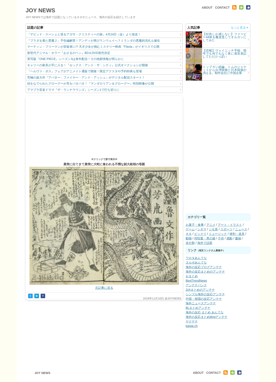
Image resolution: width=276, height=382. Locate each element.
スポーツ (226, 229)
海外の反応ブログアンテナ (204, 267)
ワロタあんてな (196, 258)
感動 (229, 238)
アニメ (210, 224)
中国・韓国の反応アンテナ (204, 298)
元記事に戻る (104, 287)
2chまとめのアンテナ (200, 289)
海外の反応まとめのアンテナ (205, 271)
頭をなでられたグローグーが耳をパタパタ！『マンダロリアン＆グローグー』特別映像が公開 (90, 83)
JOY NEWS (40, 10)
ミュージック (218, 234)
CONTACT (222, 7)
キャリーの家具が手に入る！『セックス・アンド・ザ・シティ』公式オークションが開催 (87, 65)
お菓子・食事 (195, 224)
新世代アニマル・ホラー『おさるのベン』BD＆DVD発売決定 (68, 53)
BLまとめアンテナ (198, 308)
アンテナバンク (196, 285)
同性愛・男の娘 (204, 238)
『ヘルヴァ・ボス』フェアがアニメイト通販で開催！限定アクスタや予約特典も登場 (84, 71)
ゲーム (190, 229)
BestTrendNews (196, 280)
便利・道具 (237, 234)
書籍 (238, 238)
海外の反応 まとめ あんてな (205, 312)
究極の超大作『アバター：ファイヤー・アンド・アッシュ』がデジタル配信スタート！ (86, 77)
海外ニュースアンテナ (201, 303)
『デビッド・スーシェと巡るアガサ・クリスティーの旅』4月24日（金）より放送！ (84, 34)
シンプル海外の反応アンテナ (205, 294)
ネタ (189, 234)
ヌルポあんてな (196, 262)
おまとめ (192, 276)
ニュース (241, 229)
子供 (221, 238)
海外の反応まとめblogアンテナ (206, 317)
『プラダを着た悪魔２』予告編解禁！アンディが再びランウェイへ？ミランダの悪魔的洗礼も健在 (93, 40)
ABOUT (207, 7)
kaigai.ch (192, 326)
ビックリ (200, 234)
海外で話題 (204, 243)
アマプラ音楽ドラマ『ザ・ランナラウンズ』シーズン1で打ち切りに (73, 89)
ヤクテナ (192, 321)
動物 (189, 238)
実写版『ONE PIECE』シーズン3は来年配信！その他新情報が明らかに (75, 59)
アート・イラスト (230, 224)
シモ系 (213, 229)
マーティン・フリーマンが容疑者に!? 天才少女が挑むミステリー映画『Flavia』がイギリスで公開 (93, 46)
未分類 (190, 243)
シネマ (201, 229)
